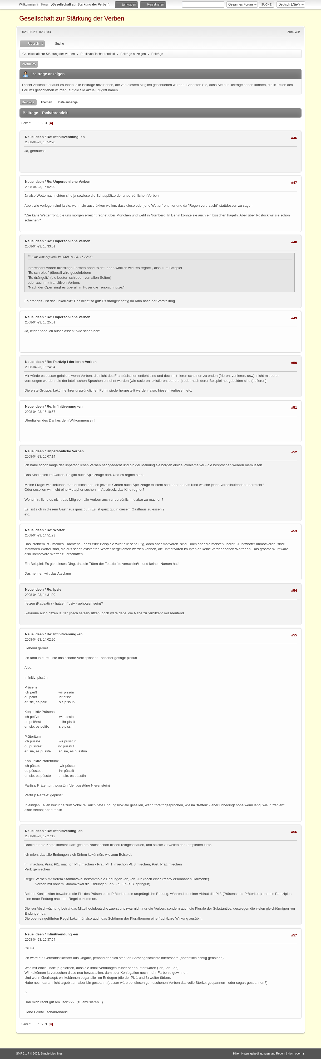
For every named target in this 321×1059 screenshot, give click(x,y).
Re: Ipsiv (54, 589)
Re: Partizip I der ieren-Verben (72, 362)
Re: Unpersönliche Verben (68, 182)
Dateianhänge (68, 102)
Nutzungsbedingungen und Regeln (263, 1053)
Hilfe (236, 1053)
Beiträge (28, 102)
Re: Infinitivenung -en (64, 406)
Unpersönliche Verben (65, 451)
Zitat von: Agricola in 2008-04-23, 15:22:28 (62, 257)
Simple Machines (51, 1053)
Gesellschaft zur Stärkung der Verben (71, 18)
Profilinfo (29, 64)
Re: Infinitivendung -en (66, 137)
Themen (46, 102)
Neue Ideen (34, 137)
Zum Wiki (293, 32)
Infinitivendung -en (62, 934)
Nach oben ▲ (296, 1053)
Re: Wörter (56, 530)
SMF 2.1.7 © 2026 (27, 1053)
